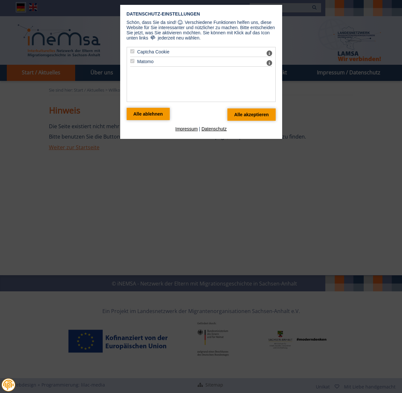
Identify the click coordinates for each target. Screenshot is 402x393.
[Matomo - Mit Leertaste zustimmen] (132, 61)
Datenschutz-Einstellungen (163, 14)
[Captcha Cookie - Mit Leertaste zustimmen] (132, 51)
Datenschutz (214, 128)
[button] (8, 385)
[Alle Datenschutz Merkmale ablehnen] (148, 114)
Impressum (186, 128)
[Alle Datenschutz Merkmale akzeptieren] (251, 114)
